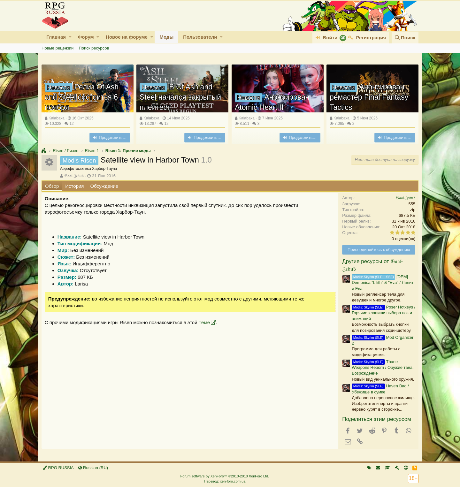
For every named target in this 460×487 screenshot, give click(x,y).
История (74, 186)
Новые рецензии (57, 48)
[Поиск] (405, 37)
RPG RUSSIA (58, 467)
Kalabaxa (57, 118)
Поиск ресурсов (94, 48)
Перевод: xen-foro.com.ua (224, 481)
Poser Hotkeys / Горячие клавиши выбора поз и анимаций (383, 313)
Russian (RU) (93, 467)
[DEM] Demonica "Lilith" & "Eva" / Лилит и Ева (382, 282)
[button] (70, 37)
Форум (86, 37)
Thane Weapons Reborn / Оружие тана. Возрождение (382, 367)
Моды (166, 37)
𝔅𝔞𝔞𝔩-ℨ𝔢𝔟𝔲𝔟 (74, 175)
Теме (204, 322)
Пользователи (200, 37)
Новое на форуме (127, 37)
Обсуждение (104, 186)
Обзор (52, 186)
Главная (56, 37)
